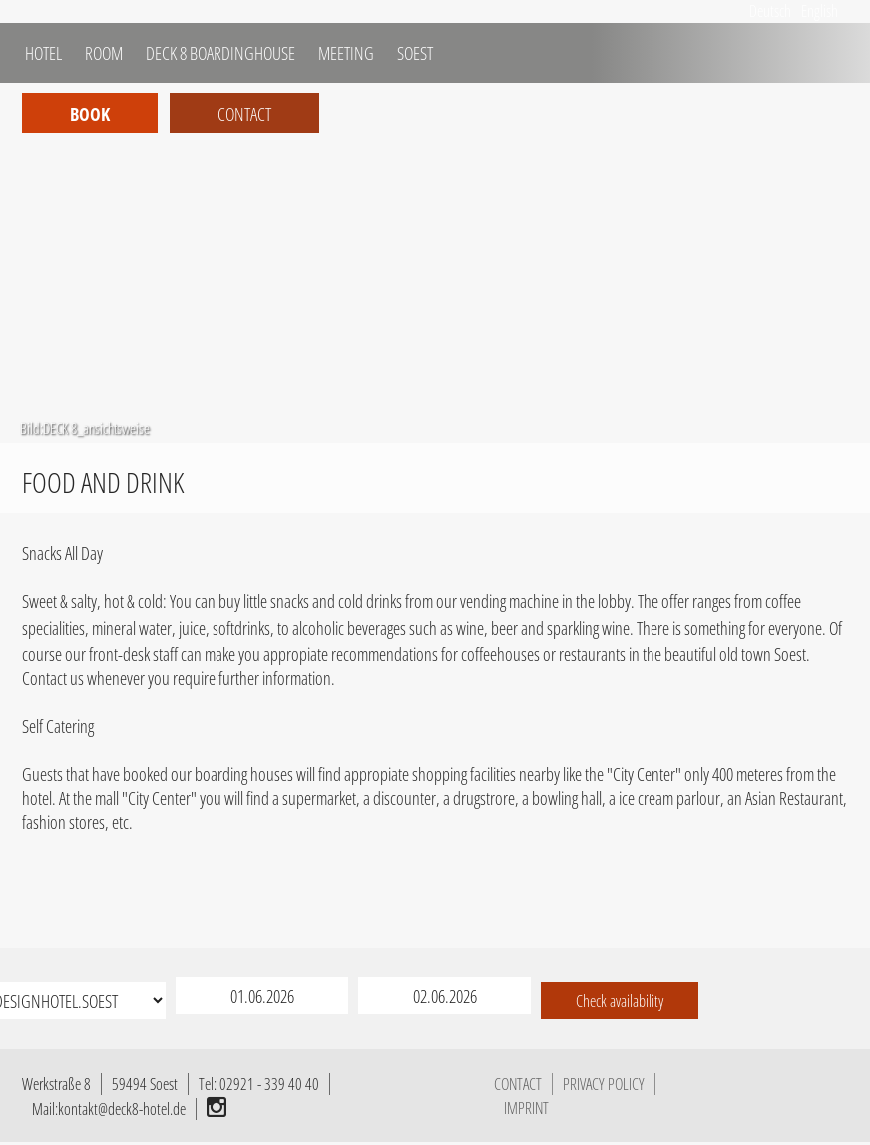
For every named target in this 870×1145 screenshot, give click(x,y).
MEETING (344, 53)
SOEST (413, 53)
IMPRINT (526, 1108)
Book (90, 114)
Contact (244, 114)
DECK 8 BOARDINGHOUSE (219, 53)
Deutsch (770, 11)
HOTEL (42, 53)
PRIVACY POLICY (604, 1084)
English (819, 11)
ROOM (102, 53)
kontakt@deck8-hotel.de (122, 1109)
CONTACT (518, 1084)
